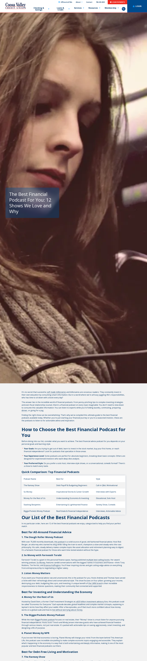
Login (138, 6)
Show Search (123, 9)
